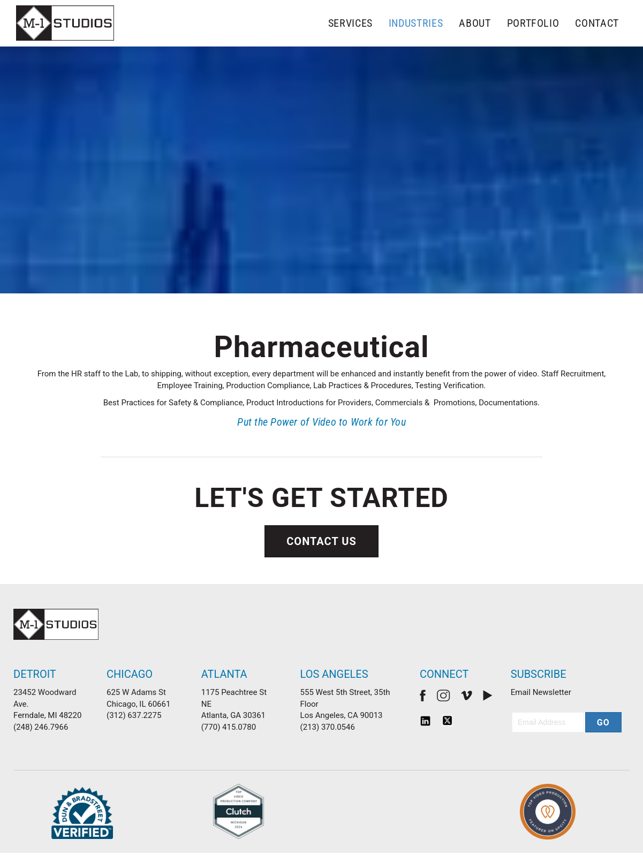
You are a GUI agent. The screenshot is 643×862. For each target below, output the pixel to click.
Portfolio (533, 23)
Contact (597, 23)
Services (350, 23)
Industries (416, 23)
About (474, 23)
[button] (603, 722)
